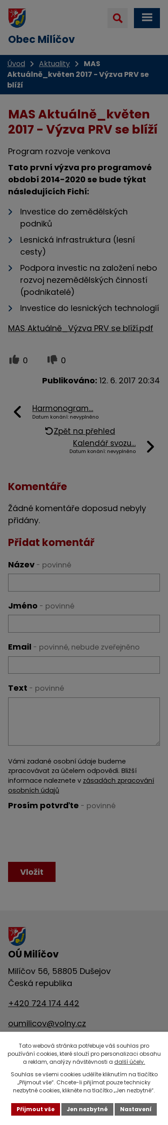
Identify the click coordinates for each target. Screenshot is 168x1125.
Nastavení (135, 1109)
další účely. (129, 1062)
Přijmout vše (36, 1109)
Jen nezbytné (87, 1109)
